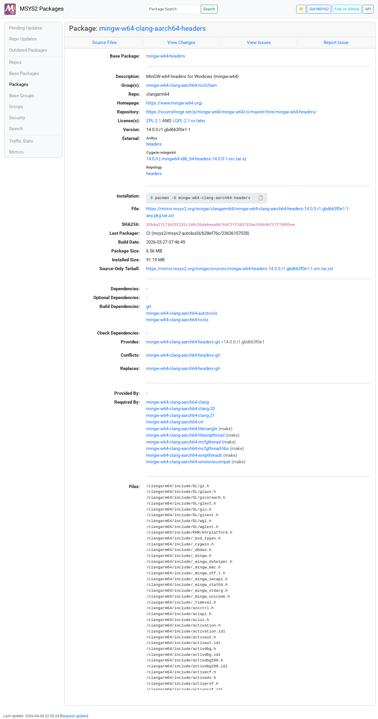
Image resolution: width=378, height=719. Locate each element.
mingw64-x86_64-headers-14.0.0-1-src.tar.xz (204, 159)
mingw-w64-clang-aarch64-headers (152, 28)
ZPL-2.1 (153, 120)
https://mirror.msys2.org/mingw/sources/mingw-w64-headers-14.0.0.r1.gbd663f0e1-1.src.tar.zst (239, 268)
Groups (16, 106)
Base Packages (24, 73)
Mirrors (16, 152)
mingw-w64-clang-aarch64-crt (174, 422)
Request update (74, 716)
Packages (18, 84)
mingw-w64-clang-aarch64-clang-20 (180, 408)
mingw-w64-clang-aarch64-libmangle (181, 428)
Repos (15, 62)
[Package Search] (174, 9)
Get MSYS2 (319, 9)
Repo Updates (23, 39)
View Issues (259, 42)
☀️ (301, 9)
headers (154, 144)
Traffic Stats (21, 141)
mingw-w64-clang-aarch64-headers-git (183, 342)
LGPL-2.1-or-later (188, 120)
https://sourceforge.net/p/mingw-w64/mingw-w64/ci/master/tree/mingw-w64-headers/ (231, 112)
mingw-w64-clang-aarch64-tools (177, 319)
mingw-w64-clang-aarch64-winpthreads (184, 455)
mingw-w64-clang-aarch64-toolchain (181, 85)
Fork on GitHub (347, 9)
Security (17, 117)
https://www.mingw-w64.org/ (174, 103)
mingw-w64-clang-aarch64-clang (177, 402)
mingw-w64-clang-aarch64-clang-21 (180, 415)
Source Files (104, 42)
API (368, 9)
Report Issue (336, 42)
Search (209, 9)
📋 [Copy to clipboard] (260, 197)
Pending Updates (25, 28)
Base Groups (21, 95)
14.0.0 (152, 159)
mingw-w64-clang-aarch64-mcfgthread (183, 442)
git (148, 306)
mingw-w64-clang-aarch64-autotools (181, 313)
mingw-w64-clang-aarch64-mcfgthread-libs (187, 448)
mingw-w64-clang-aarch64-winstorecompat (188, 461)
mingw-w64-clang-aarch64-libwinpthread (185, 435)
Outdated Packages (28, 50)
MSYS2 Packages (34, 9)
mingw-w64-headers (165, 56)
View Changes (181, 42)
